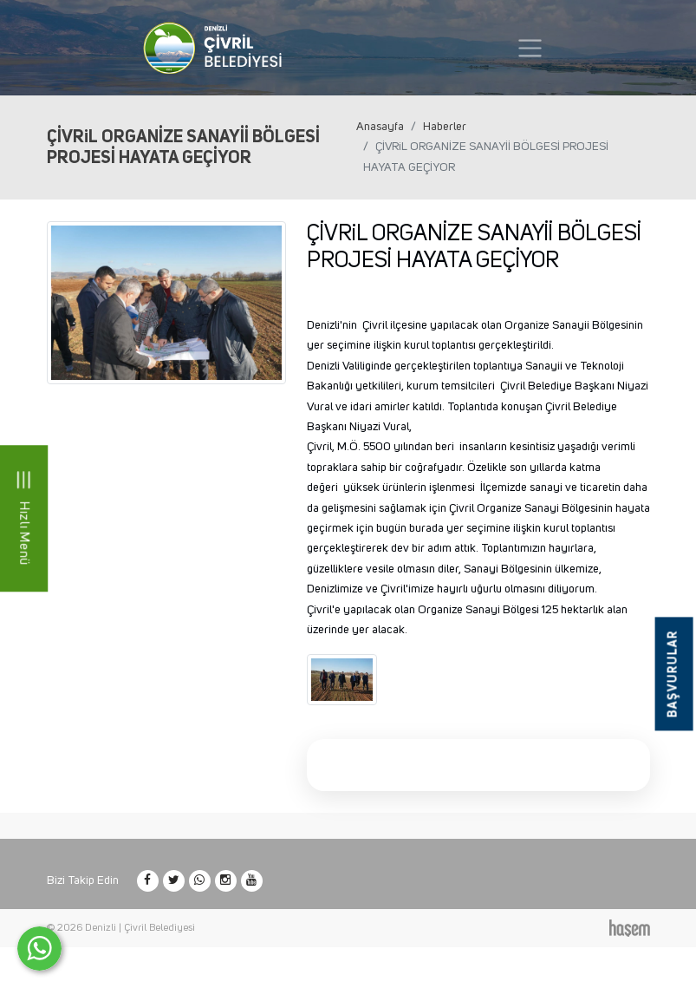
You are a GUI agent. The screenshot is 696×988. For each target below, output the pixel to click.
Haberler (444, 127)
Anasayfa (380, 127)
